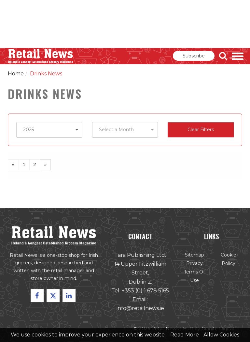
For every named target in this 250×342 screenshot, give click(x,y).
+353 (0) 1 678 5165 (145, 291)
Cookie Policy (228, 260)
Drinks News (46, 73)
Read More (184, 335)
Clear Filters (201, 129)
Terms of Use (194, 276)
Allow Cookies (221, 335)
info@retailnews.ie (140, 308)
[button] (49, 130)
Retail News (40, 56)
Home (16, 73)
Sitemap (194, 255)
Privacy (194, 264)
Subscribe (194, 56)
